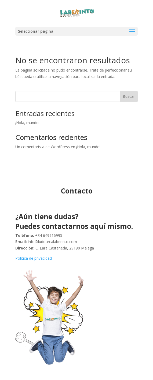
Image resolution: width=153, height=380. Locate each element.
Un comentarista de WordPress (42, 146)
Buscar (129, 96)
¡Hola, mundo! (27, 122)
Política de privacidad (33, 258)
